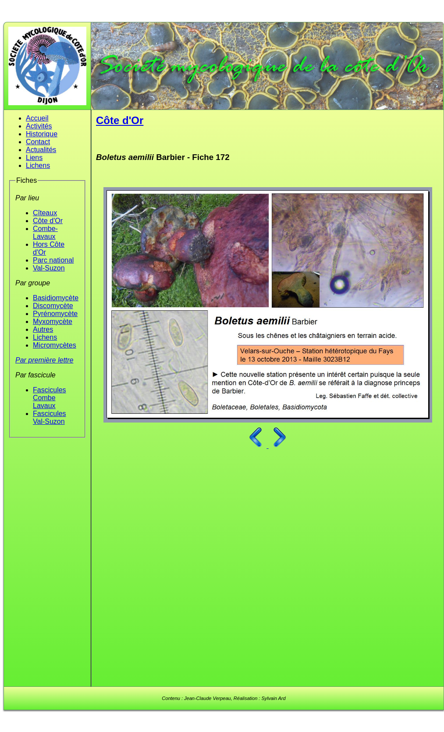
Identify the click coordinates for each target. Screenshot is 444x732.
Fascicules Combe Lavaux (49, 397)
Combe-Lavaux (45, 232)
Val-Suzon (49, 268)
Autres (43, 329)
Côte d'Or (48, 220)
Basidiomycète (55, 298)
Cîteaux (45, 213)
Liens (34, 157)
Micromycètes (54, 345)
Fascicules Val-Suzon (49, 417)
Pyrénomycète (55, 313)
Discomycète (53, 305)
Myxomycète (52, 321)
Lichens (38, 165)
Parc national (53, 260)
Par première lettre (44, 360)
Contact (38, 142)
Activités (39, 126)
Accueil (37, 118)
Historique (41, 134)
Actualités (41, 149)
